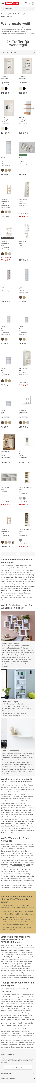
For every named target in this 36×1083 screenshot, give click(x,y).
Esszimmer (19, 14)
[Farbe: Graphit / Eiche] (24, 498)
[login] (29, 3)
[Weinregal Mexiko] (9, 442)
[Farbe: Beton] (9, 211)
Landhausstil (5, 874)
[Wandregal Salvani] (27, 108)
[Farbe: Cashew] (2, 88)
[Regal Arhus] (27, 231)
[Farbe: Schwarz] (6, 88)
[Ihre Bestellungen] (18, 1073)
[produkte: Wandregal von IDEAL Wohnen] (27, 118)
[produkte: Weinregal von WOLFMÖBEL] (9, 450)
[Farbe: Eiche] (6, 170)
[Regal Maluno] (9, 275)
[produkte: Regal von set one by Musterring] (27, 488)
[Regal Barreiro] (27, 442)
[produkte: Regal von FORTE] (9, 159)
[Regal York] (27, 477)
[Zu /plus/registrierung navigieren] (18, 1067)
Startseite (4, 14)
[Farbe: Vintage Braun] (2, 170)
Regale (26, 14)
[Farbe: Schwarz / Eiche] (13, 542)
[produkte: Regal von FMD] (27, 159)
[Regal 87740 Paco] (27, 358)
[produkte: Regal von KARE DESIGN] (27, 200)
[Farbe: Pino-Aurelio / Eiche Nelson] (20, 498)
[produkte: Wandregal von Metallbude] (9, 77)
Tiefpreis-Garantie (26, 977)
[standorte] (26, 3)
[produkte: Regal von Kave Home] (27, 243)
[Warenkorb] (33, 3)
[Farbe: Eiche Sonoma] (9, 170)
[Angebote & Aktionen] (18, 1078)
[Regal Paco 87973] (9, 477)
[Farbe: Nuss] (2, 211)
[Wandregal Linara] (9, 66)
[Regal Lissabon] (27, 148)
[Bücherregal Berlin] (9, 189)
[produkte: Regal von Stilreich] (27, 450)
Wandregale (5, 16)
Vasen (28, 864)
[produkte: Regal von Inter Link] (9, 286)
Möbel (11, 14)
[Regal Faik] (9, 148)
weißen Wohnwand (23, 593)
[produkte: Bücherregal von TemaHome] (9, 200)
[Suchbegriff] (16, 8)
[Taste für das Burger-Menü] (2, 3)
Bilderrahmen (17, 864)
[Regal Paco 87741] (27, 189)
